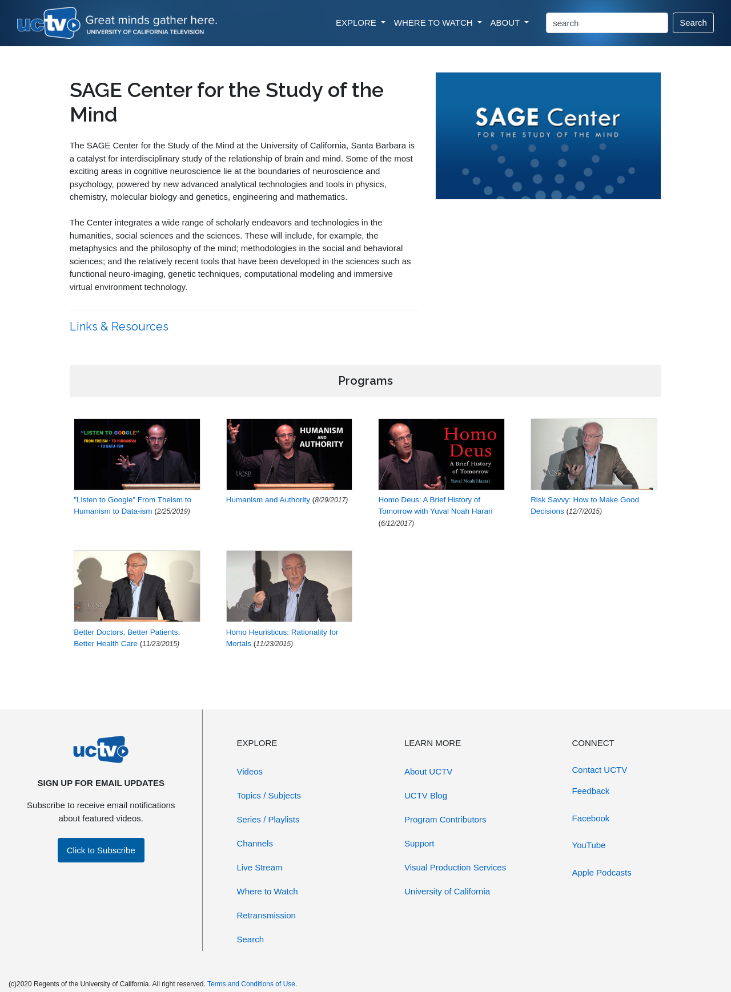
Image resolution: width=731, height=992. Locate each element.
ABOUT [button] (507, 22)
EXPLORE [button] (357, 22)
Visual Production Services (455, 867)
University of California (447, 891)
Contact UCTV (600, 770)
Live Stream (260, 867)
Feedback (591, 791)
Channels (255, 843)
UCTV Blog (425, 795)
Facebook (591, 818)
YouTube (589, 845)
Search (693, 22)
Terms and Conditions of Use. (252, 984)
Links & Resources (120, 326)
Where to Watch (267, 891)
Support (419, 843)
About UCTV (428, 771)
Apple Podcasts (602, 872)
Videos (250, 771)
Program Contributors (445, 819)
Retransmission (266, 915)
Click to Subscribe (101, 850)
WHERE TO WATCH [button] (434, 22)
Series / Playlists (268, 819)
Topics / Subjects (269, 795)
